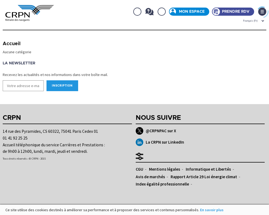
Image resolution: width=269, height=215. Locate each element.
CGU (139, 169)
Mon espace (192, 12)
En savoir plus (212, 209)
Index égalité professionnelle (162, 184)
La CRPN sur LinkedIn (160, 142)
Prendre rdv (236, 12)
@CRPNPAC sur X (156, 131)
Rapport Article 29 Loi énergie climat (204, 176)
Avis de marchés (150, 176)
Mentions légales (164, 169)
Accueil (12, 43)
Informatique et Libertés (208, 169)
